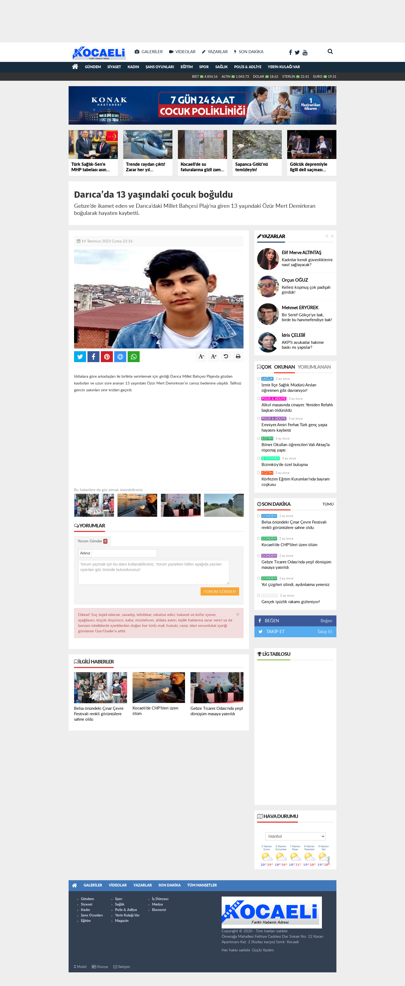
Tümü (328, 504)
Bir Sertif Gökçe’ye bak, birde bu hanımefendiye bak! (307, 317)
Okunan (284, 367)
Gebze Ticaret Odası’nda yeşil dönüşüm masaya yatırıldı (296, 565)
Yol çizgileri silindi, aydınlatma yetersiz (296, 585)
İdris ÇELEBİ (293, 335)
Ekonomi (269, 595)
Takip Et (324, 632)
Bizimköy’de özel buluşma (285, 465)
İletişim (121, 967)
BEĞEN (270, 621)
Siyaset (114, 67)
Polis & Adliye (247, 67)
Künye (100, 967)
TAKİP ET (274, 632)
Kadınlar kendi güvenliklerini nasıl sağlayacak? (307, 262)
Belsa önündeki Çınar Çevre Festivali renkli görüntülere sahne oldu (294, 525)
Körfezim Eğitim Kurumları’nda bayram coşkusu (296, 482)
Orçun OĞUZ (295, 280)
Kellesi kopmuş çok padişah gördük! (306, 289)
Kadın (133, 67)
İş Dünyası (270, 458)
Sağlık (221, 67)
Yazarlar (271, 236)
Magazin (121, 921)
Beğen (326, 621)
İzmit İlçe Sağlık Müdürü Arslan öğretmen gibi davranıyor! (289, 388)
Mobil (80, 967)
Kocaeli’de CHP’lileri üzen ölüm (289, 545)
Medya (157, 904)
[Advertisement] (202, 19)
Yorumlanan (314, 367)
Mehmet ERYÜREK (300, 308)
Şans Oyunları (160, 67)
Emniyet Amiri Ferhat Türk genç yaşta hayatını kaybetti (294, 427)
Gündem (93, 67)
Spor (204, 67)
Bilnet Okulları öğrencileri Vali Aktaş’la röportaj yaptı (296, 447)
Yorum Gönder (92, 541)
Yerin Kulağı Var (284, 67)
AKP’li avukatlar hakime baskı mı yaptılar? (303, 345)
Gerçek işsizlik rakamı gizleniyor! (291, 602)
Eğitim (187, 67)
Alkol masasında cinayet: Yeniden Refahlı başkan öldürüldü (297, 408)
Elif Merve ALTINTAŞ (301, 253)
